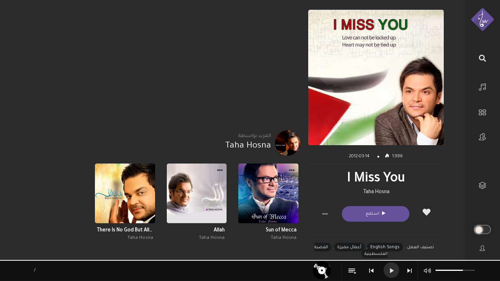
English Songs (385, 247)
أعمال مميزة (349, 247)
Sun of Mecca (281, 230)
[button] (325, 214)
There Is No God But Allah (125, 230)
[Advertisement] (161, 64)
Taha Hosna (376, 192)
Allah (219, 230)
